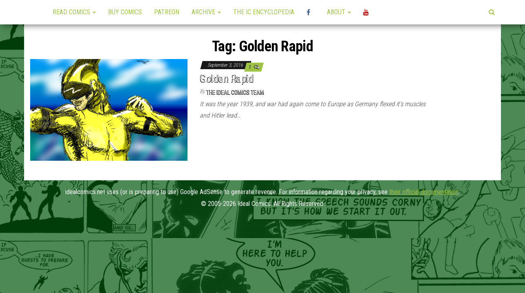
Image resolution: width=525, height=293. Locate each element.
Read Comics (74, 12)
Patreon (166, 12)
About (339, 12)
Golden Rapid (227, 78)
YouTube (367, 12)
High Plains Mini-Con (310, 12)
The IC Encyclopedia (263, 12)
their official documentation (424, 192)
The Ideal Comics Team (236, 92)
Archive (206, 12)
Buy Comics (125, 12)
